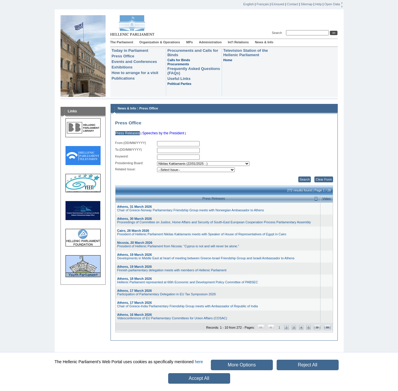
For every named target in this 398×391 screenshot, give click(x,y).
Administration (210, 42)
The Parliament (121, 42)
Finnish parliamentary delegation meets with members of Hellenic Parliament (172, 268)
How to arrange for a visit (135, 73)
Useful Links (179, 78)
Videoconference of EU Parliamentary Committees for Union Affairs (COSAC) (172, 316)
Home (227, 60)
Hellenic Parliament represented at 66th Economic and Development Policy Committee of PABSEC (187, 280)
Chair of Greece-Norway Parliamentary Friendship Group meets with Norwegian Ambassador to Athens (190, 208)
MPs (189, 42)
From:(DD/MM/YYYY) (130, 143)
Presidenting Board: (129, 163)
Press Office (123, 56)
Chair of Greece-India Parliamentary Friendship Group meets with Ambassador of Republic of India (187, 304)
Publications (123, 78)
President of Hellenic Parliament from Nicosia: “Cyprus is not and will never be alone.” (178, 244)
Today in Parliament (130, 50)
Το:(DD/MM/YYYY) (128, 149)
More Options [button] (242, 364)
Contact (292, 4)
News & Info (264, 42)
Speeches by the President (163, 133)
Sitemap (306, 4)
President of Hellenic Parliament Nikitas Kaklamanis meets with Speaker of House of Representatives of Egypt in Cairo (201, 232)
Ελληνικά (277, 4)
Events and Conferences (134, 61)
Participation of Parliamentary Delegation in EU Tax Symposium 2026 (166, 292)
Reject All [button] (307, 364)
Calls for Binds (179, 60)
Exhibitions (122, 67)
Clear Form (324, 179)
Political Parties (180, 83)
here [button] (199, 361)
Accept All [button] (199, 378)
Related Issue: (125, 169)
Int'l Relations (238, 42)
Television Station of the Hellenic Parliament (245, 52)
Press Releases (127, 133)
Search (278, 33)
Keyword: (122, 156)
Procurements (178, 64)
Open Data (332, 4)
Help (318, 4)
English (248, 4)
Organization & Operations (159, 42)
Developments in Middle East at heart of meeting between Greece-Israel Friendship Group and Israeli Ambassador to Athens (206, 256)
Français (262, 4)
